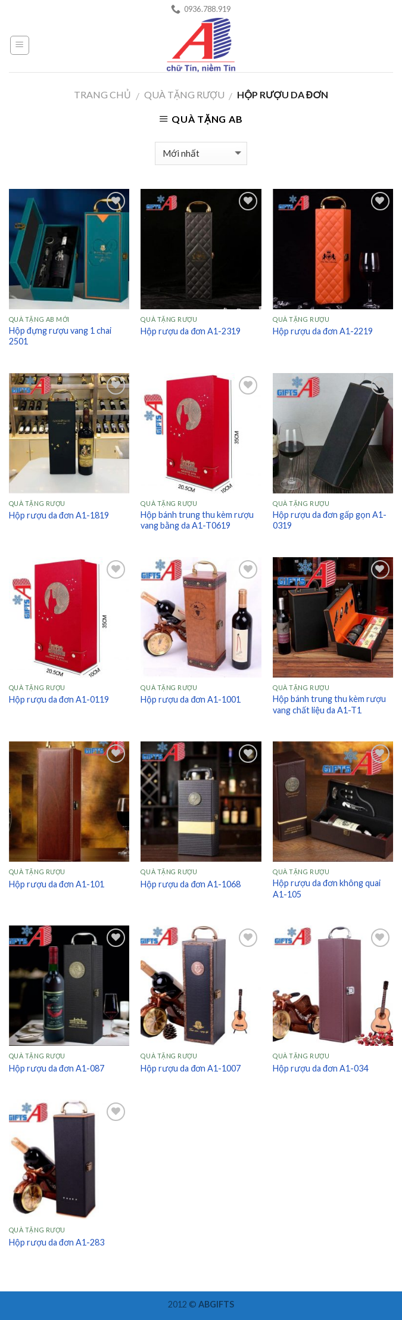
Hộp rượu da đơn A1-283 (56, 1242)
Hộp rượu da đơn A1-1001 (191, 699)
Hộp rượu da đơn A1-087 (56, 1068)
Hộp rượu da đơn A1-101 (56, 884)
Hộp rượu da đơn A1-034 (320, 1068)
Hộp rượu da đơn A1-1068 (191, 884)
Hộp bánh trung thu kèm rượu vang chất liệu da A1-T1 (329, 704)
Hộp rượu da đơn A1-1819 (59, 515)
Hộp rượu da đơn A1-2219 (323, 331)
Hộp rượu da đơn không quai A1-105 (327, 888)
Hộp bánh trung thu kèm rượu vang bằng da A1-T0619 (197, 520)
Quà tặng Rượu (184, 94)
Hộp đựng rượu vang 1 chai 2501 (60, 336)
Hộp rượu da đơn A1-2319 (191, 331)
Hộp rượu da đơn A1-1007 (191, 1068)
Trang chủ (102, 94)
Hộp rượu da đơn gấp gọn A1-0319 (330, 520)
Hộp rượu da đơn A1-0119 (59, 699)
